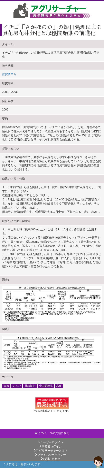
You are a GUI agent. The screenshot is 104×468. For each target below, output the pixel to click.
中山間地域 (46, 385)
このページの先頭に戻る (52, 433)
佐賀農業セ (9, 74)
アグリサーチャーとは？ (50, 450)
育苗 (6, 385)
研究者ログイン (50, 446)
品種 (59, 385)
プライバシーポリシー (50, 454)
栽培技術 (30, 385)
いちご (17, 385)
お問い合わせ (50, 458)
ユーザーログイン (50, 442)
